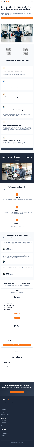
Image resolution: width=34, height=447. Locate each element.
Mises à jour (3, 412)
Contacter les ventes (17, 375)
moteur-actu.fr (6, 130)
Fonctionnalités (3, 409)
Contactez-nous (4, 433)
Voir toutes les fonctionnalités (17, 149)
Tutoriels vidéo (3, 422)
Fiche (5, 2)
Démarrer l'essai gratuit (17, 17)
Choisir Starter (17, 313)
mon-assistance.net (14, 115)
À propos (2, 431)
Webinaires (3, 425)
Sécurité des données (5, 414)
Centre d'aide (3, 420)
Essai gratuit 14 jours (17, 344)
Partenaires (3, 435)
